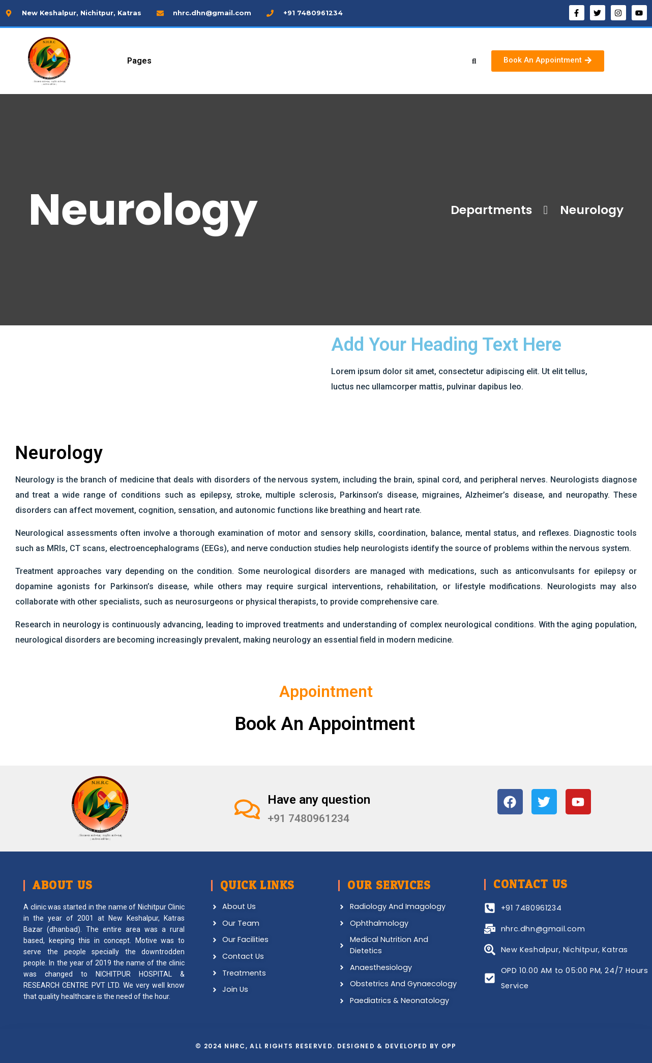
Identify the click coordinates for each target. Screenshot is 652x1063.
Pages (139, 61)
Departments (489, 209)
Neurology (583, 210)
